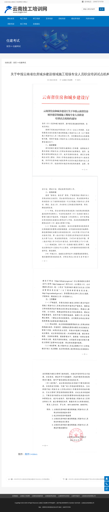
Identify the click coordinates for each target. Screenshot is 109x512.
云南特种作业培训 (63, 496)
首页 (8, 46)
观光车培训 (75, 18)
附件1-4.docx (31, 454)
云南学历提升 (75, 496)
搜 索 (101, 9)
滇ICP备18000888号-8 (63, 503)
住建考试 (17, 46)
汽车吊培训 (90, 18)
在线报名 (36, 24)
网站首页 (10, 18)
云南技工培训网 (25, 496)
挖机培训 (62, 18)
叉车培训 (49, 18)
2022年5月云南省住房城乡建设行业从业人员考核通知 (28, 479)
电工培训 (23, 18)
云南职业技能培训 (37, 496)
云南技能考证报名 (50, 496)
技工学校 (23, 24)
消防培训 (10, 24)
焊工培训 (36, 18)
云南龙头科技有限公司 (89, 496)
